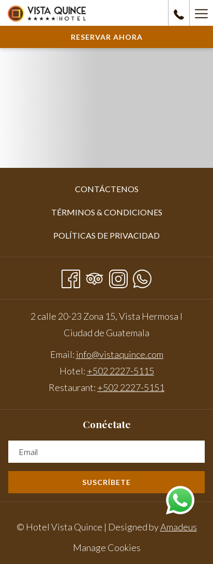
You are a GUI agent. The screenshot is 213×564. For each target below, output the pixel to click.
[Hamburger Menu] (201, 13)
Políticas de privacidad (106, 235)
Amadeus (178, 526)
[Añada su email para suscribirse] (106, 452)
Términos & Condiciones (106, 212)
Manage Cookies (107, 547)
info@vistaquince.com (119, 354)
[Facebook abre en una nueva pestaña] (71, 276)
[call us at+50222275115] (179, 13)
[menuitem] (106, 189)
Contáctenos (107, 189)
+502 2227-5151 (130, 387)
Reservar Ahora (107, 37)
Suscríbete (106, 482)
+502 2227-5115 (120, 371)
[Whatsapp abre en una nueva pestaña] (142, 276)
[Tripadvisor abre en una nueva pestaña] (94, 276)
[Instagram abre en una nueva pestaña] (118, 276)
